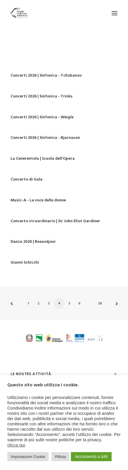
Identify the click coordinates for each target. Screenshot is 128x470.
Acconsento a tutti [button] (91, 456)
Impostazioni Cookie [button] (28, 456)
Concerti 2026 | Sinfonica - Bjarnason (45, 137)
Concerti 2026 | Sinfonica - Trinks (42, 96)
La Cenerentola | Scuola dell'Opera (43, 158)
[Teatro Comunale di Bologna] (19, 13)
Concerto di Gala (26, 179)
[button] (114, 13)
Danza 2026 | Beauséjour (33, 241)
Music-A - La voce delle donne (38, 200)
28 (100, 303)
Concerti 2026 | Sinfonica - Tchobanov (46, 75)
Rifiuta (60, 456)
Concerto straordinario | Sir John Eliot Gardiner (55, 221)
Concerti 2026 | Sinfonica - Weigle (42, 117)
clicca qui (16, 445)
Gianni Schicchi (25, 262)
